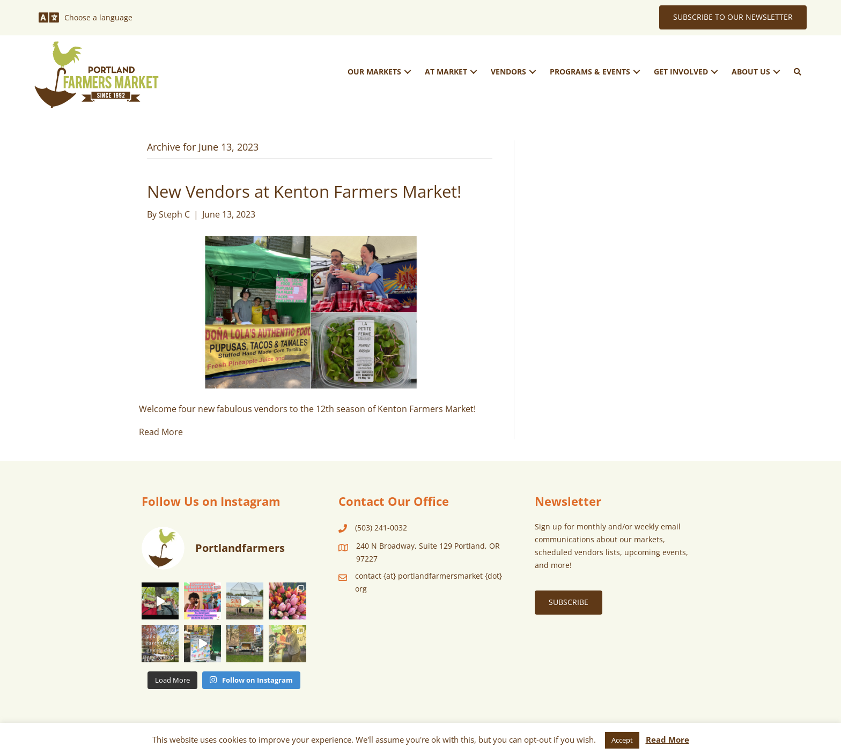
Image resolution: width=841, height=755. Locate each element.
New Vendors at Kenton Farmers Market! (304, 191)
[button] (407, 71)
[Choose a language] (85, 17)
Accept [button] (622, 740)
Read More (161, 432)
